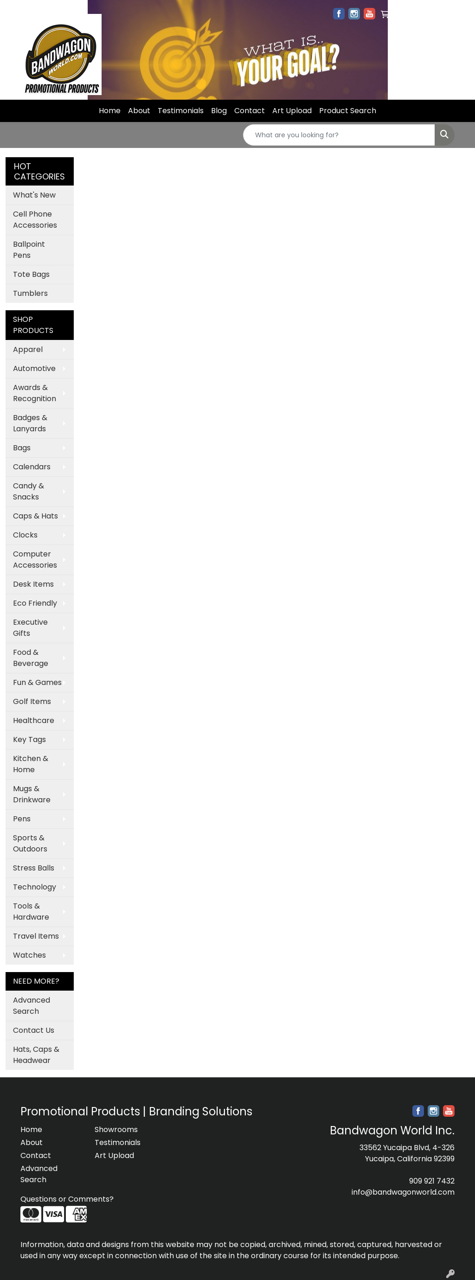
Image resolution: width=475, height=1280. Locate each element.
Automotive (34, 368)
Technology (34, 887)
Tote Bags (31, 274)
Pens (22, 818)
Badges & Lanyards (30, 423)
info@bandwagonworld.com (403, 1192)
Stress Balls (33, 868)
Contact (249, 110)
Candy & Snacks (28, 491)
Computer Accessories (35, 559)
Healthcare (33, 720)
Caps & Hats (35, 516)
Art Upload (292, 110)
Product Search (347, 110)
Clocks (25, 535)
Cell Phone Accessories (35, 219)
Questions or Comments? (67, 1199)
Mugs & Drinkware (32, 794)
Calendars (32, 466)
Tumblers (30, 293)
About (139, 110)
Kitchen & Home (30, 764)
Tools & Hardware (31, 911)
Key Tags (29, 739)
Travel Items (36, 936)
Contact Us (33, 1030)
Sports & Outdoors (30, 843)
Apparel (28, 349)
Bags (22, 447)
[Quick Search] (339, 135)
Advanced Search (31, 1006)
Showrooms (116, 1129)
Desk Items (33, 584)
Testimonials (181, 110)
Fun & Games (37, 682)
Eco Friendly (35, 603)
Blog (219, 110)
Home (110, 110)
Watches (29, 955)
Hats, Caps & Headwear (36, 1055)
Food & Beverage (30, 658)
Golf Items (32, 701)
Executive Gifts (30, 628)
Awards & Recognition (34, 393)
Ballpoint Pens (29, 250)
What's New (34, 195)
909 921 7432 (432, 1181)
